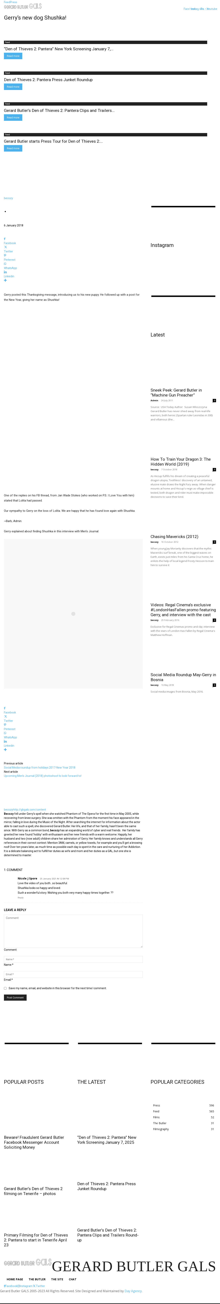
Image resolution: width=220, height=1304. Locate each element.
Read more (13, 55)
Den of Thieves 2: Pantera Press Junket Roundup (48, 79)
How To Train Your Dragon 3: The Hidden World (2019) (181, 462)
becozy (8, 198)
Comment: (10, 949)
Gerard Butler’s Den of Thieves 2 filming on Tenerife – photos (33, 1191)
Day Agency (133, 1291)
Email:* (8, 979)
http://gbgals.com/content (29, 809)
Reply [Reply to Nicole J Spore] (20, 897)
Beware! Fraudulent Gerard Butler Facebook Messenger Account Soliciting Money (34, 1142)
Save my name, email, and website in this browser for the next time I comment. (58, 988)
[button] (178, 8)
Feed (7, 42)
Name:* (8, 964)
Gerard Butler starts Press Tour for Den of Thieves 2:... (53, 141)
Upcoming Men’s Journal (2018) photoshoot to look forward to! (42, 775)
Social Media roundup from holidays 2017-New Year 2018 (39, 767)
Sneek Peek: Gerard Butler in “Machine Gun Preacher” (176, 392)
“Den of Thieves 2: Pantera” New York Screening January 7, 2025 (106, 1140)
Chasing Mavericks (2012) (174, 536)
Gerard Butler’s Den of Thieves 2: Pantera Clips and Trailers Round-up (108, 1235)
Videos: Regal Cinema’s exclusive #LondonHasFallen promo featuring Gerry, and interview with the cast (183, 610)
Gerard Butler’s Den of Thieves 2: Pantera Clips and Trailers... (59, 110)
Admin (154, 400)
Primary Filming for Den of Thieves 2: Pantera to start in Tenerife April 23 (36, 1240)
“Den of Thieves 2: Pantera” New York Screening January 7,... (59, 49)
